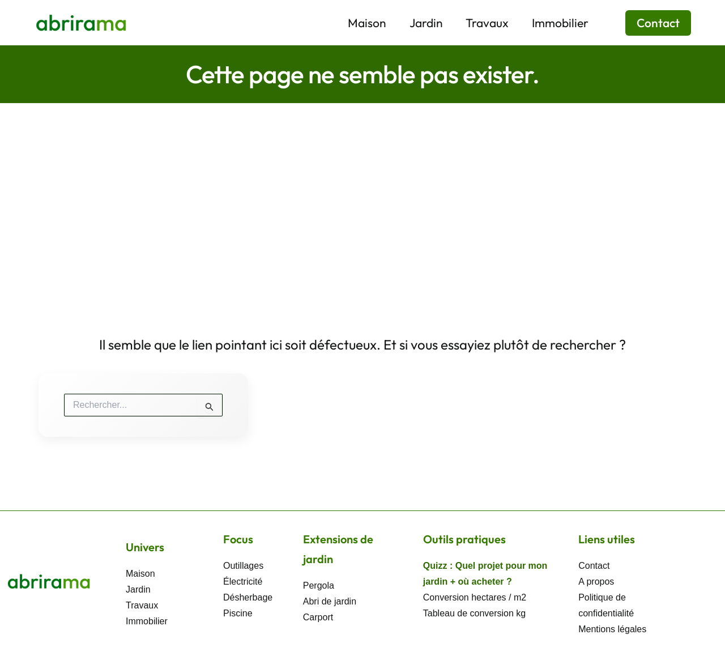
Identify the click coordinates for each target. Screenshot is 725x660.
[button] (651, 23)
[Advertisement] (362, 188)
